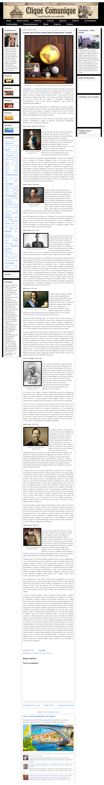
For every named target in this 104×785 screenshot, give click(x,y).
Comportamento (30, 24)
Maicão (6, 227)
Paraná (6, 242)
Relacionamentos (9, 252)
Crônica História (13, 188)
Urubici (11, 265)
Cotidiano (9, 183)
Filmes (11, 207)
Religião (6, 254)
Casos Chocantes (14, 153)
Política (14, 246)
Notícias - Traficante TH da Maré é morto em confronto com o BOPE (50, 775)
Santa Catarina (11, 258)
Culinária (6, 193)
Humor (6, 221)
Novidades (7, 238)
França (6, 209)
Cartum (13, 151)
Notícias (62, 21)
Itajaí (12, 223)
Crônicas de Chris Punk (11, 191)
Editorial (7, 200)
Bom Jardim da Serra (11, 147)
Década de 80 (8, 198)
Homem (16, 219)
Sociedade (9, 263)
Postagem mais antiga (66, 705)
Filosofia (16, 207)
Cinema (50, 21)
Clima (16, 168)
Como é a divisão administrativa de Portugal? (39, 716)
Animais (6, 141)
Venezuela (7, 268)
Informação (14, 221)
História (37, 21)
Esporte (57, 24)
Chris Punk (15, 162)
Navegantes (7, 233)
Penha (16, 242)
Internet (7, 223)
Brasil (7, 149)
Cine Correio (14, 164)
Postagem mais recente (31, 705)
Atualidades (8, 143)
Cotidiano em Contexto (11, 186)
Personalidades (9, 244)
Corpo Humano (11, 181)
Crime (6, 188)
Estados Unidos (8, 206)
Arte (17, 141)
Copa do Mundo (13, 179)
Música (16, 231)
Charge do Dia (14, 159)
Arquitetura (12, 141)
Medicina (11, 227)
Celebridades (12, 24)
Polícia (7, 246)
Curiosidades (90, 21)
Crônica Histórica (11, 189)
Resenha (11, 254)
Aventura (6, 145)
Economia (15, 198)
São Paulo (11, 260)
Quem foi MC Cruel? (35, 756)
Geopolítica (8, 215)
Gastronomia (7, 211)
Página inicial (49, 705)
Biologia (16, 145)
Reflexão (7, 251)
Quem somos (23, 21)
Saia (5, 258)
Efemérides (8, 202)
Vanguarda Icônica (11, 267)
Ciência (75, 21)
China (5, 161)
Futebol (16, 209)
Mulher (16, 229)
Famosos (16, 206)
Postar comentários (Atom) (51, 712)
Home (8, 21)
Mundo (7, 231)
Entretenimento (9, 204)
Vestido (12, 268)
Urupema (16, 265)
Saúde (16, 260)
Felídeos (6, 207)
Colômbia (6, 170)
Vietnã (15, 268)
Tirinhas (6, 265)
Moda (45, 24)
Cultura (69, 24)
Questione (8, 248)
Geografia (43, 653)
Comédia (15, 172)
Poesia (16, 243)
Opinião (15, 240)
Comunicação (10, 177)
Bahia (11, 145)
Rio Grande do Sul (13, 256)
